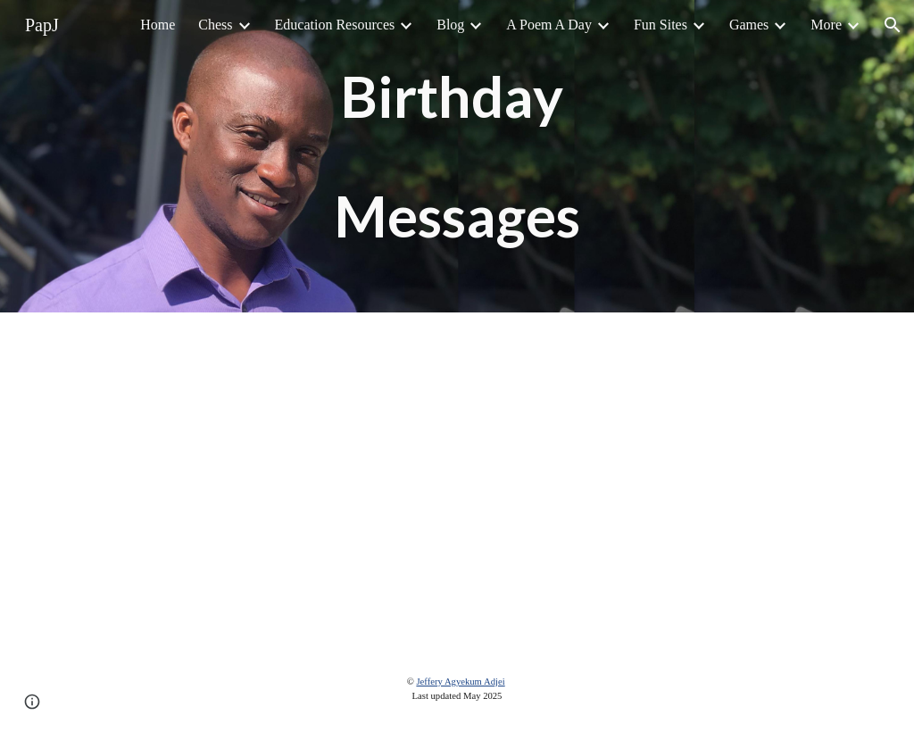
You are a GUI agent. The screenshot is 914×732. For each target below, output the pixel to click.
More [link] (826, 24)
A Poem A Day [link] (549, 24)
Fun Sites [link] (660, 24)
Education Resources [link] (335, 24)
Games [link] (749, 24)
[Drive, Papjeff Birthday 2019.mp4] (456, 479)
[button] (892, 25)
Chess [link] (215, 24)
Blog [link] (450, 24)
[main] (456, 156)
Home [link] (157, 24)
